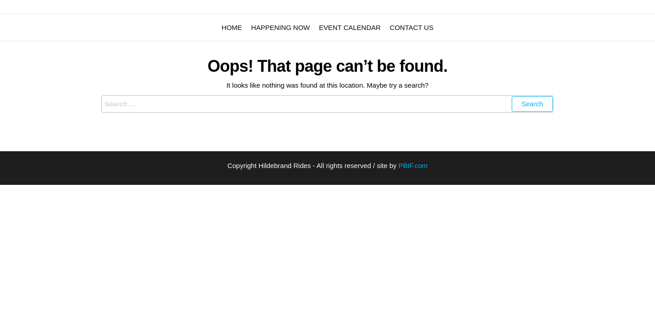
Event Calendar (350, 27)
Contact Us (411, 27)
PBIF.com (413, 165)
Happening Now (280, 27)
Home (232, 27)
